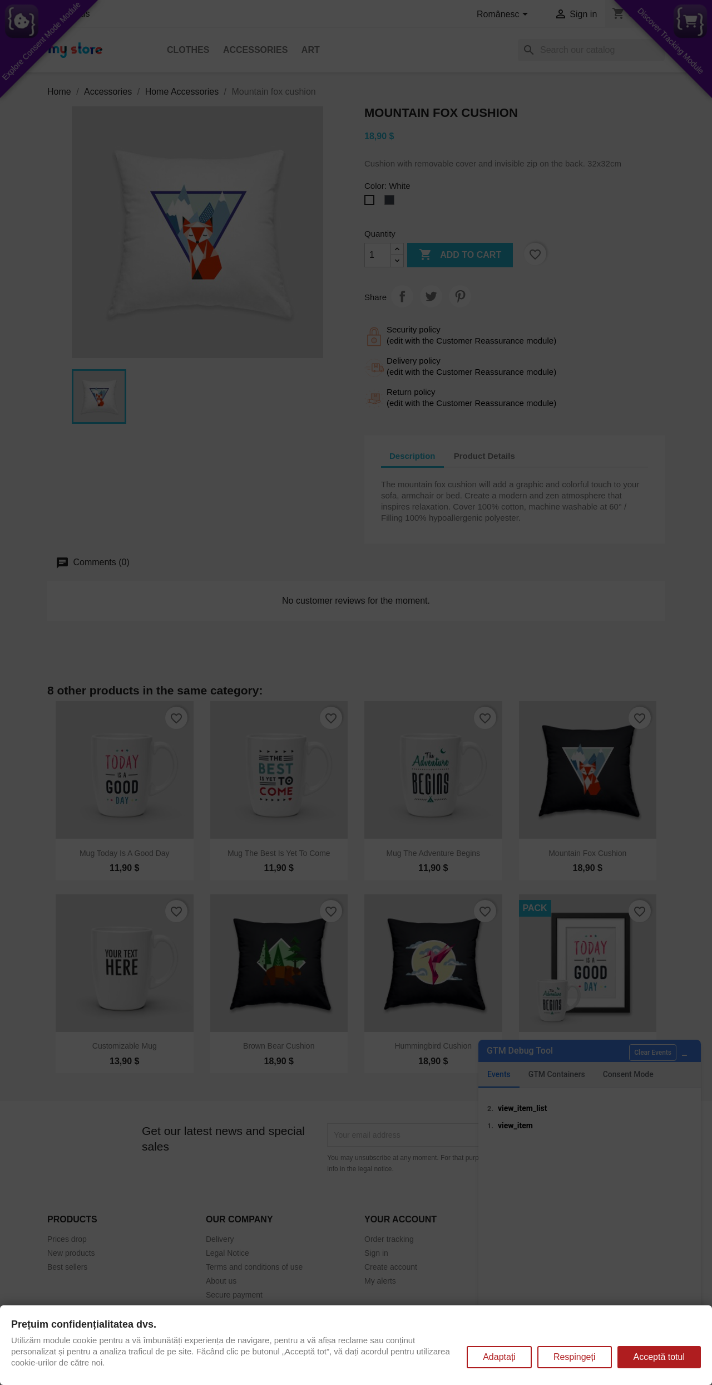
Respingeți (574, 1357)
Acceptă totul (659, 1357)
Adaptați (499, 1357)
